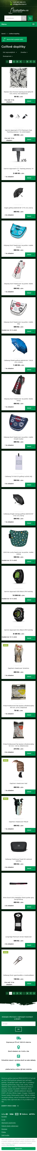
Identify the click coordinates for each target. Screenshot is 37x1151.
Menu (4, 24)
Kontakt (4, 1116)
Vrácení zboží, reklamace (9, 1126)
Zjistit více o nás (8, 1106)
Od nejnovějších (10, 52)
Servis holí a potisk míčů (15, 39)
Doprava (4, 1129)
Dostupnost (8, 56)
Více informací (10, 1145)
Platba (3, 1132)
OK (18, 1029)
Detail (29, 101)
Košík (30, 18)
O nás (3, 1120)
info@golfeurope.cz (19, 4)
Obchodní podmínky (8, 1123)
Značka (24, 52)
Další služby (5, 1135)
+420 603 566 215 (19, 2)
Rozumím (18, 1148)
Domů (3, 33)
